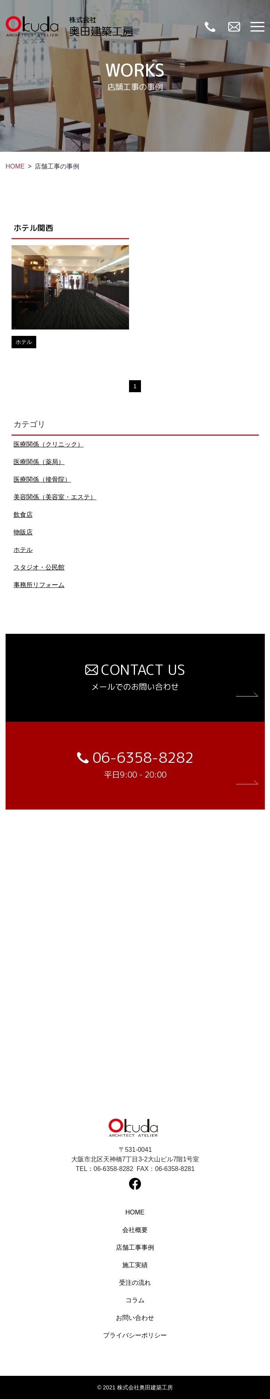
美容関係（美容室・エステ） (55, 497)
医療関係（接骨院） (42, 479)
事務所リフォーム (39, 584)
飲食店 (23, 514)
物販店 (23, 532)
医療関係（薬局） (39, 461)
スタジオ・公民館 (39, 567)
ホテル (23, 549)
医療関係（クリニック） (49, 444)
